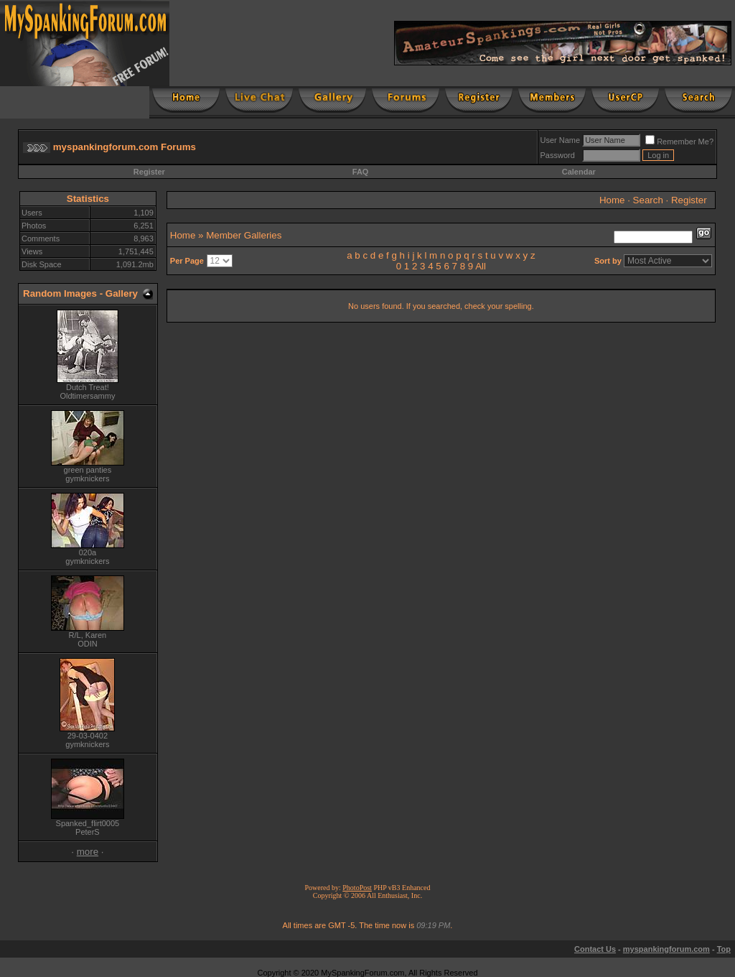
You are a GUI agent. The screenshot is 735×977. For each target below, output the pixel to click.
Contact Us (595, 949)
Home (612, 200)
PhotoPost (357, 888)
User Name (560, 140)
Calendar (579, 171)
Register (149, 171)
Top (724, 949)
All (480, 266)
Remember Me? (679, 141)
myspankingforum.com (666, 949)
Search (648, 200)
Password (557, 155)
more (87, 851)
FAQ (360, 171)
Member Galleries (243, 235)
